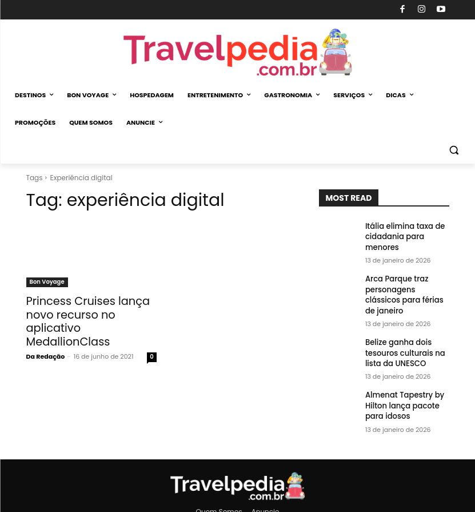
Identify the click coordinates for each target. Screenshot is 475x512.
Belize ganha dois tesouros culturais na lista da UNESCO (401, 335)
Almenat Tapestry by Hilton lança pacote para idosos (401, 385)
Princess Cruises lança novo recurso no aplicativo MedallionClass (90, 313)
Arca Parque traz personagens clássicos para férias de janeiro (405, 285)
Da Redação (45, 339)
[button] (453, 150)
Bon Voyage (47, 281)
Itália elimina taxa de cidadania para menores (401, 235)
